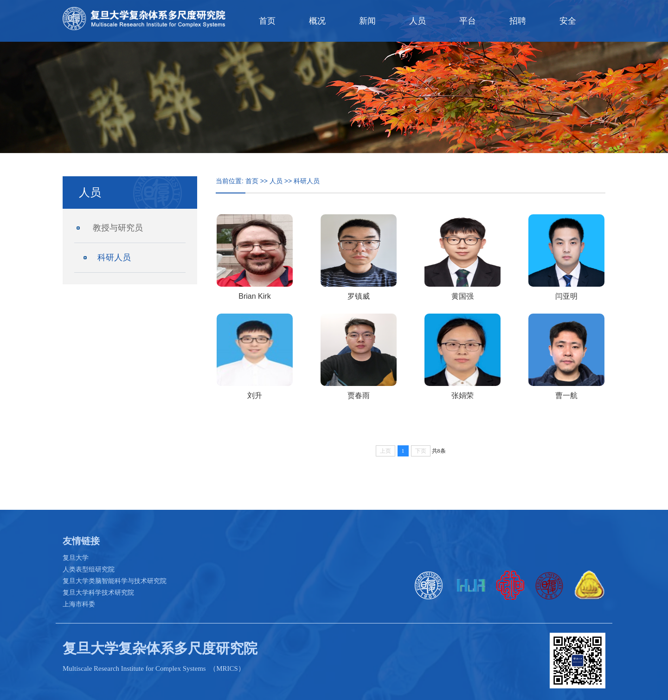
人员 (417, 21)
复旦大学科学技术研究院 (98, 592)
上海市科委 (79, 604)
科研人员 (114, 257)
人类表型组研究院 (89, 569)
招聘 (517, 21)
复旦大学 (76, 557)
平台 (467, 21)
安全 (567, 21)
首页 (267, 21)
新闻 (367, 21)
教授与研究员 (118, 227)
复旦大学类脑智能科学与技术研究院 (115, 580)
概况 (317, 21)
